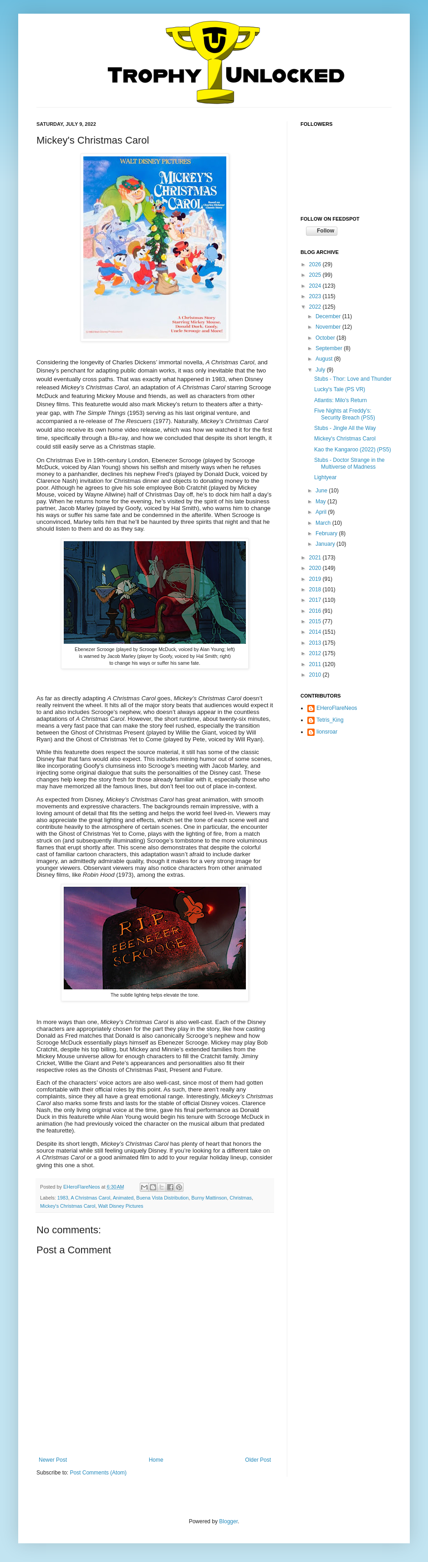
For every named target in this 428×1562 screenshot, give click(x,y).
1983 (62, 1197)
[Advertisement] (346, 798)
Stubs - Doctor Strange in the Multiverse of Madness (349, 463)
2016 (316, 611)
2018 (316, 589)
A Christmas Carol (90, 1197)
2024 (316, 286)
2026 (316, 264)
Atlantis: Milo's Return (340, 400)
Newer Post (53, 1460)
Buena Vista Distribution (162, 1197)
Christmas (240, 1197)
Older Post (258, 1460)
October (326, 338)
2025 (316, 275)
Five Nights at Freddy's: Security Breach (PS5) (344, 414)
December (329, 316)
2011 (316, 664)
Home (156, 1460)
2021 (316, 557)
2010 (316, 675)
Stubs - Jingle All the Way (345, 428)
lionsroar (326, 732)
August (325, 359)
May (321, 501)
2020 (316, 568)
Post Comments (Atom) (98, 1472)
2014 (316, 632)
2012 (316, 653)
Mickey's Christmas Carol (67, 1206)
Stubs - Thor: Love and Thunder (353, 379)
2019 (316, 579)
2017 (316, 600)
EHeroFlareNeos (82, 1187)
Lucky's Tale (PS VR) (339, 389)
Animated (123, 1197)
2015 (316, 621)
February (327, 533)
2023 (316, 296)
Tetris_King (329, 720)
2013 (316, 643)
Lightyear (325, 477)
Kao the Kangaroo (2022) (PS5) (352, 449)
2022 (316, 307)
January (326, 544)
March (324, 523)
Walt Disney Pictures (120, 1206)
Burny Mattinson (209, 1197)
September (330, 348)
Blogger (228, 1521)
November (329, 327)
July (321, 370)
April (322, 512)
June (322, 490)
